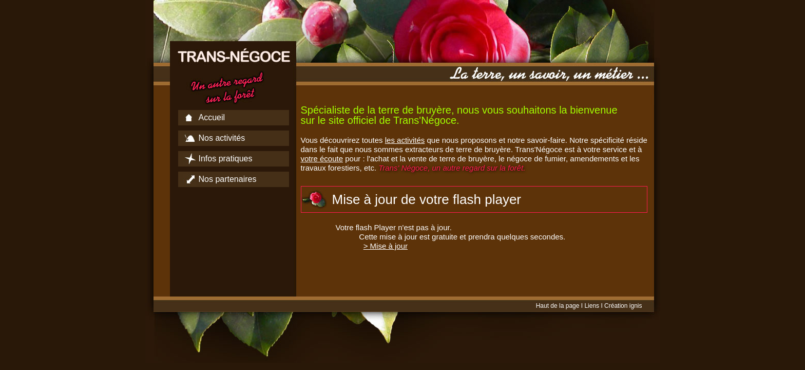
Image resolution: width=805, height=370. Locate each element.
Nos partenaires (228, 179)
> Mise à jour (385, 246)
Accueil (212, 117)
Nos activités (222, 138)
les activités (405, 140)
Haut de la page (558, 305)
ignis (635, 305)
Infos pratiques (226, 158)
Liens (591, 305)
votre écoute (322, 158)
